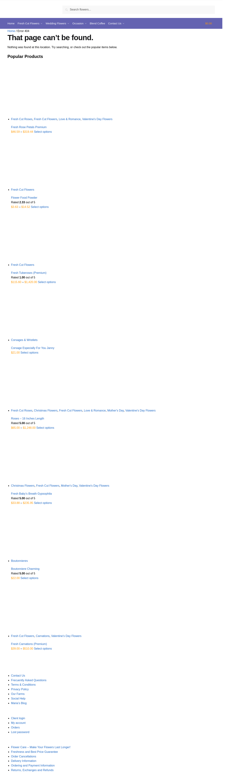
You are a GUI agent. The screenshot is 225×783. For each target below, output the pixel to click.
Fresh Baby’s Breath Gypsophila (31, 493)
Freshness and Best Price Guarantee (34, 751)
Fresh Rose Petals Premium (29, 127)
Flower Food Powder (24, 197)
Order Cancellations (23, 756)
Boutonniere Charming (25, 568)
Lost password (20, 732)
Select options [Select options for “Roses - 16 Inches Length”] (45, 427)
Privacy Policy (20, 689)
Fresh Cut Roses (21, 119)
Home (11, 31)
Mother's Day (115, 410)
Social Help (18, 698)
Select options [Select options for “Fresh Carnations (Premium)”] (43, 648)
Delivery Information (23, 760)
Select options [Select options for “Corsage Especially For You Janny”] (29, 352)
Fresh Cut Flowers (45, 119)
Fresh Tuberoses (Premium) (28, 272)
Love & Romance (70, 119)
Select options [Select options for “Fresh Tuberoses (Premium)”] (47, 282)
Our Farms (18, 693)
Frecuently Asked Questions (28, 680)
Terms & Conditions (23, 684)
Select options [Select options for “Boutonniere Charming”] (29, 578)
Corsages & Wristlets (24, 339)
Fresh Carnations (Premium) (29, 643)
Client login (18, 718)
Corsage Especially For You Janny (32, 347)
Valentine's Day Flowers (97, 119)
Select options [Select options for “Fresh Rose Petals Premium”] (43, 131)
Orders (15, 727)
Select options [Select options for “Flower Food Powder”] (40, 206)
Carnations (42, 635)
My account (18, 722)
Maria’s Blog (19, 703)
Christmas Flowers (45, 410)
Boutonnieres (19, 560)
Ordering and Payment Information (33, 765)
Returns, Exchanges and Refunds (32, 770)
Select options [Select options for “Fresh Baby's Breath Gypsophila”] (43, 502)
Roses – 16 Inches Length (27, 418)
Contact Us (18, 675)
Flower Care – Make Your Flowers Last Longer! (40, 747)
